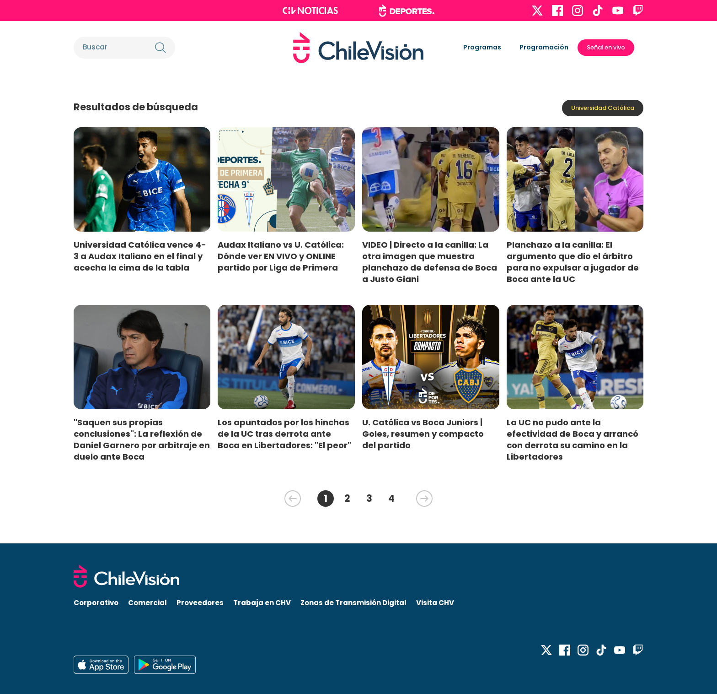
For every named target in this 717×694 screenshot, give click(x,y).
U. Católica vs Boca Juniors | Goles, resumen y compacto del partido (423, 434)
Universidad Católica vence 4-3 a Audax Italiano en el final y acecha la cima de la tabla (140, 256)
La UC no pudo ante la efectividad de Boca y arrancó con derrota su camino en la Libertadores (572, 439)
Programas (482, 47)
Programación (543, 47)
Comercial (147, 602)
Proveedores (200, 602)
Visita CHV (435, 602)
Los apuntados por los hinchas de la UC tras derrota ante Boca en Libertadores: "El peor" (284, 434)
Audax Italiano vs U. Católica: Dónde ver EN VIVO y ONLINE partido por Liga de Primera (281, 256)
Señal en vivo (606, 47)
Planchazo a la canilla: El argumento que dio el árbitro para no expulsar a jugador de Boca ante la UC (573, 262)
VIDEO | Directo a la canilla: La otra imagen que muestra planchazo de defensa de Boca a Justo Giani (429, 262)
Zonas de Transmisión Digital (353, 602)
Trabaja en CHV (262, 602)
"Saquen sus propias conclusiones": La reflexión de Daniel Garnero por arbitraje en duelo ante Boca (142, 439)
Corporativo (96, 602)
